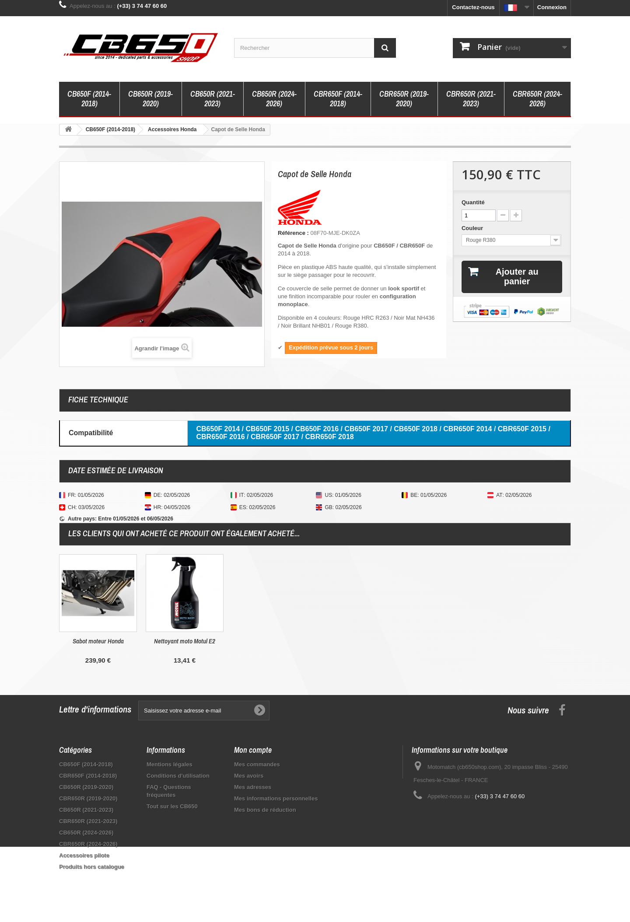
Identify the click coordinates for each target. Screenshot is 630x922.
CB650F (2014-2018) (89, 98)
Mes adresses (252, 787)
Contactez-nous (473, 7)
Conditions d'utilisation (178, 775)
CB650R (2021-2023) (212, 98)
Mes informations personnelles (276, 798)
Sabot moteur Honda (271, 641)
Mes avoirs (248, 775)
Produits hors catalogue (91, 866)
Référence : (293, 233)
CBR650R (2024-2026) (537, 98)
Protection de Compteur (98, 641)
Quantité (473, 202)
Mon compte (253, 749)
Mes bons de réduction (265, 810)
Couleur (473, 228)
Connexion (552, 7)
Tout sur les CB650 (172, 806)
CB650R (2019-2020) (150, 98)
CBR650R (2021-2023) (471, 98)
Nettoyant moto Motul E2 (357, 641)
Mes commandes (257, 764)
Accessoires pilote (84, 855)
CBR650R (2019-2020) (404, 98)
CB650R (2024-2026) (274, 98)
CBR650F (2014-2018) (338, 98)
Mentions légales (169, 764)
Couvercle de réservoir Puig (185, 641)
